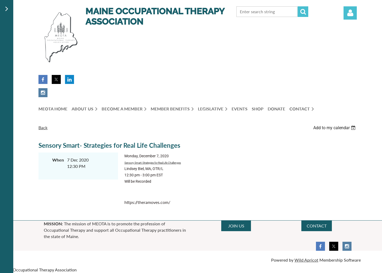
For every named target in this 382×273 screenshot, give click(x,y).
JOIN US (236, 225)
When (58, 159)
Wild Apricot (306, 259)
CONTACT (317, 225)
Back (42, 127)
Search (303, 11)
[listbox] (335, 127)
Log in (350, 13)
